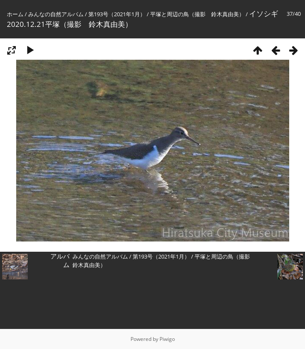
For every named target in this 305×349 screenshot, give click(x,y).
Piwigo (167, 339)
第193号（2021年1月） (116, 14)
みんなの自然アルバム (56, 14)
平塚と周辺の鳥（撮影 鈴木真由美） (197, 14)
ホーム (15, 14)
